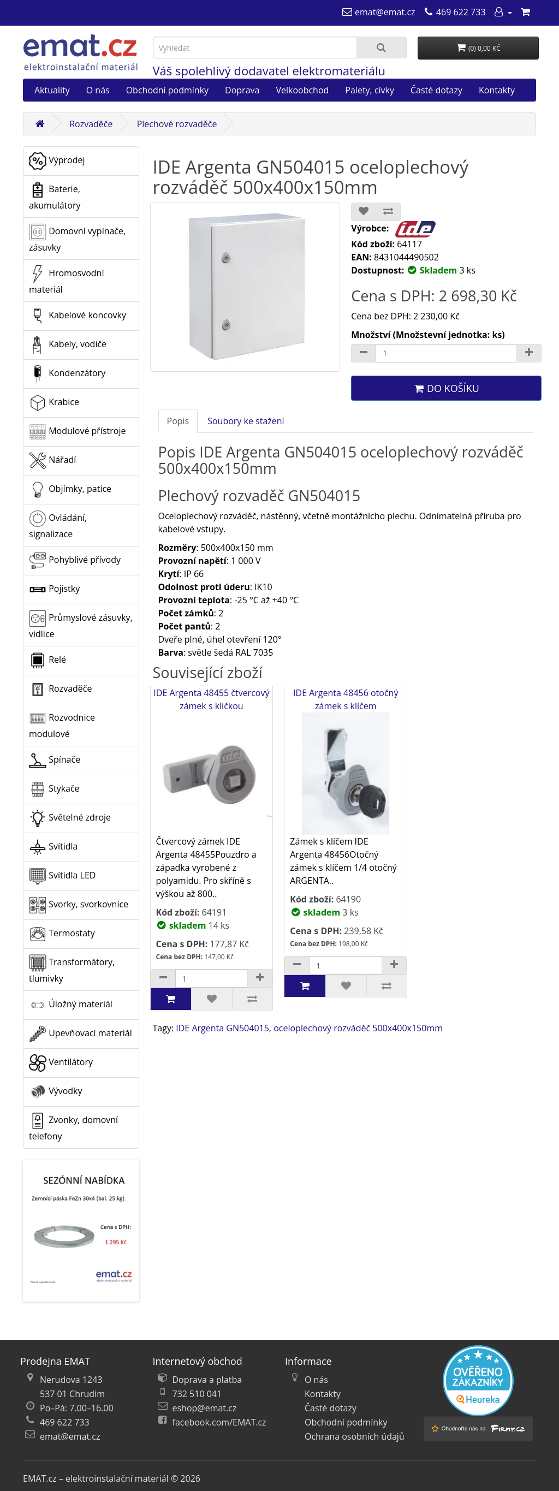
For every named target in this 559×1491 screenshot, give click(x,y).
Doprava (242, 90)
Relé (47, 660)
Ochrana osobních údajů (355, 1436)
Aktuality (52, 90)
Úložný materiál (70, 1005)
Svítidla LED (62, 876)
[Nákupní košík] (525, 12)
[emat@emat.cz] (378, 12)
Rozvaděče (90, 124)
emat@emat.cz (70, 1436)
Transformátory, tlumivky (72, 969)
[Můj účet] (502, 12)
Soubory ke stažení (245, 421)
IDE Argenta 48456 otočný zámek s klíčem (345, 761)
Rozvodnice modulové (62, 725)
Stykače (54, 789)
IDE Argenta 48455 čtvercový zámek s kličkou (212, 761)
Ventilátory (61, 1063)
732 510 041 (197, 1394)
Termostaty (62, 934)
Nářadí (52, 461)
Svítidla (53, 847)
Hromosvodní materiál (66, 280)
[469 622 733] (454, 12)
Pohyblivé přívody (75, 560)
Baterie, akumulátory (55, 196)
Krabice (54, 403)
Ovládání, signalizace (58, 525)
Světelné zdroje (70, 818)
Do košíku (446, 388)
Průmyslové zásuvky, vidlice (81, 625)
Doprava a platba (207, 1380)
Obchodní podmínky (167, 90)
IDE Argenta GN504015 (222, 1028)
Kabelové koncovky (77, 316)
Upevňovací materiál (80, 1034)
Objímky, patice (70, 489)
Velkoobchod (302, 90)
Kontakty (497, 90)
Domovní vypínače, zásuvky (77, 238)
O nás (98, 90)
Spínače (54, 760)
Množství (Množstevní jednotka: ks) (428, 335)
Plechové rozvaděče (177, 124)
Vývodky (55, 1092)
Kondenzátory (67, 374)
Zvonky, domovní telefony (73, 1127)
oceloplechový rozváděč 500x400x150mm (358, 1028)
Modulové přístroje (77, 432)
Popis (178, 421)
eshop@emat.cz (205, 1408)
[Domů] (39, 124)
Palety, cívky (369, 90)
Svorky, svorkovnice (78, 905)
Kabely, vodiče (67, 345)
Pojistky (54, 589)
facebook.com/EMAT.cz (219, 1422)
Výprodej (57, 161)
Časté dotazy (436, 90)
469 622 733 (65, 1422)
